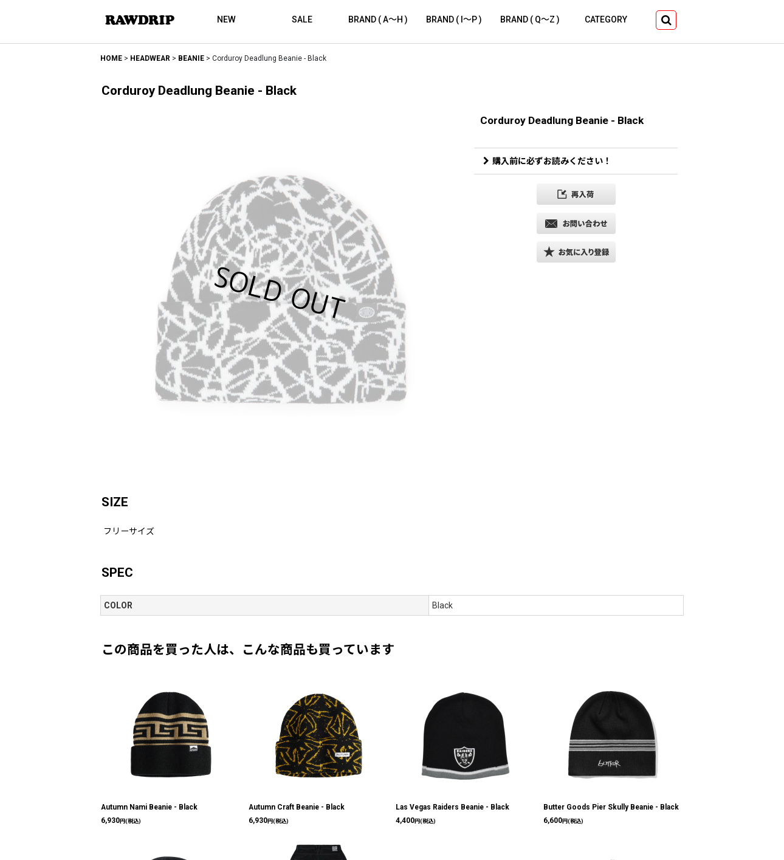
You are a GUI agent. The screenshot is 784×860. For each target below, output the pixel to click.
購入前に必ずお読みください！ (547, 161)
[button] (666, 20)
